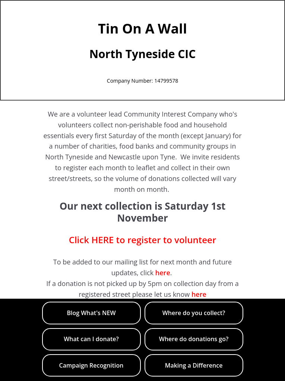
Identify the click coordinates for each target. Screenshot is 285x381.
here (162, 272)
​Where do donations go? (193, 339)
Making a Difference (194, 365)
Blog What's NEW (91, 313)
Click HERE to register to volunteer (142, 240)
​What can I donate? (91, 339)
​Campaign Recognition (91, 365)
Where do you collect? (193, 313)
